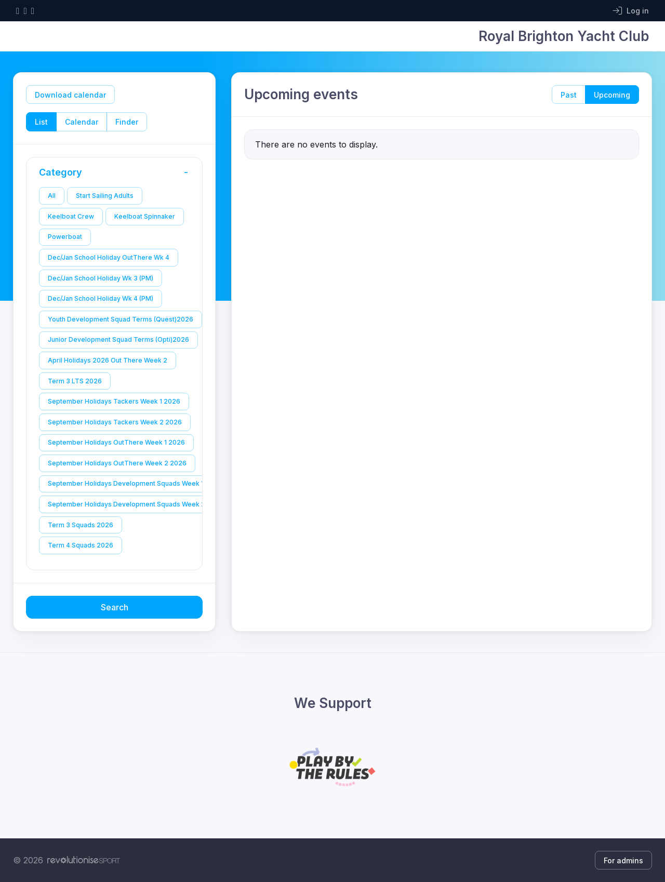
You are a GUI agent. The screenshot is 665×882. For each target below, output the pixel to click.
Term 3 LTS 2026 (75, 381)
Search (114, 607)
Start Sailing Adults (105, 195)
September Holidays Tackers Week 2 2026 (115, 422)
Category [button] (117, 172)
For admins (623, 860)
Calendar (81, 121)
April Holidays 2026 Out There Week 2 (107, 360)
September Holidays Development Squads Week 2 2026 (135, 504)
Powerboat (65, 236)
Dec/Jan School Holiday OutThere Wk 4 (108, 257)
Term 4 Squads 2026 (80, 545)
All (52, 195)
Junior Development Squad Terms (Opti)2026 (118, 339)
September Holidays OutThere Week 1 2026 (116, 442)
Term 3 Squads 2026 (80, 525)
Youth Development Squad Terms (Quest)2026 (120, 319)
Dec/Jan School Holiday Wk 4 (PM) (100, 298)
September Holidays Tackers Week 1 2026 (114, 401)
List (41, 121)
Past (569, 94)
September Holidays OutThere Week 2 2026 (117, 463)
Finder (126, 121)
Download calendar (70, 94)
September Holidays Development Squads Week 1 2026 (135, 483)
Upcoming (612, 94)
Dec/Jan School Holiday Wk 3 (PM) (100, 278)
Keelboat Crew (71, 216)
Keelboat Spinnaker (144, 216)
